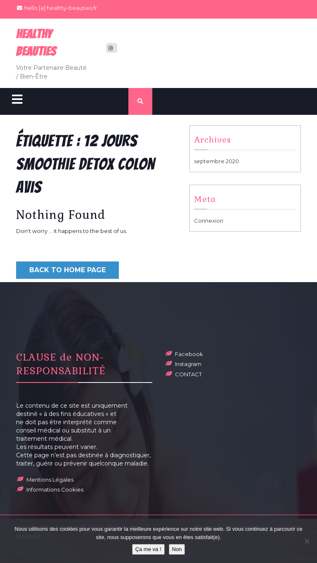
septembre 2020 (216, 161)
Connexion (208, 220)
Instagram (188, 364)
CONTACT (188, 374)
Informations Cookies (54, 489)
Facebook (189, 354)
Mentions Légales (49, 479)
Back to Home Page (67, 270)
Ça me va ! (148, 549)
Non (177, 549)
